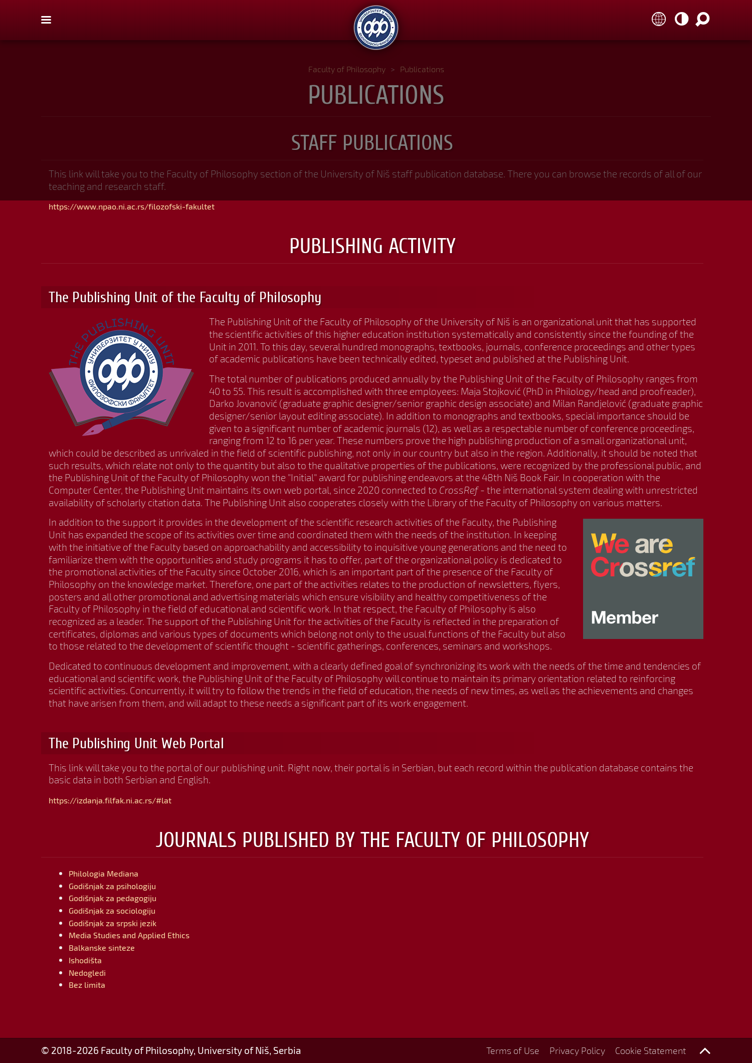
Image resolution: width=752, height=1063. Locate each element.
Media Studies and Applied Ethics (140, 934)
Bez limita (90, 984)
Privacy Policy (572, 1050)
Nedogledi (91, 972)
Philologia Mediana (110, 873)
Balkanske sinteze (108, 947)
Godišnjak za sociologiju (121, 910)
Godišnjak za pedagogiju (121, 897)
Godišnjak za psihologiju (121, 885)
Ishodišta (89, 959)
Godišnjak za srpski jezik (121, 922)
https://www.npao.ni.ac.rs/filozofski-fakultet (148, 205)
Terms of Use (505, 1050)
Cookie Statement (648, 1050)
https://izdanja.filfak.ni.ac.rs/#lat (121, 799)
